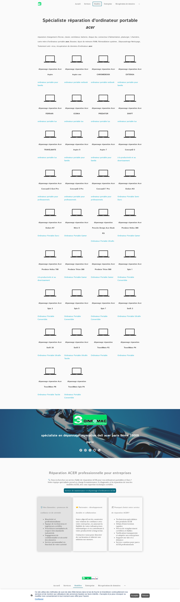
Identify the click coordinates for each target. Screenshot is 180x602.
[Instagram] (85, 450)
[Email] (94, 450)
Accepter (134, 595)
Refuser (145, 595)
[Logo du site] (40, 4)
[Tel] (99, 450)
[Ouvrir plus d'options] (139, 4)
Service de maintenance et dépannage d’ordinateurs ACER (90, 490)
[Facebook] (80, 450)
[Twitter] (90, 450)
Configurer (39, 599)
